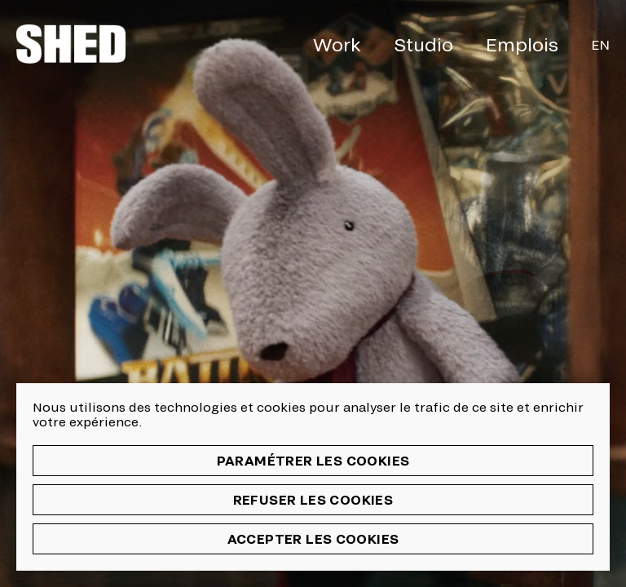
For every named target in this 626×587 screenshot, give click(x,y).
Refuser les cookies (313, 499)
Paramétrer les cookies (313, 460)
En (600, 44)
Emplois (522, 44)
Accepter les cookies (313, 538)
